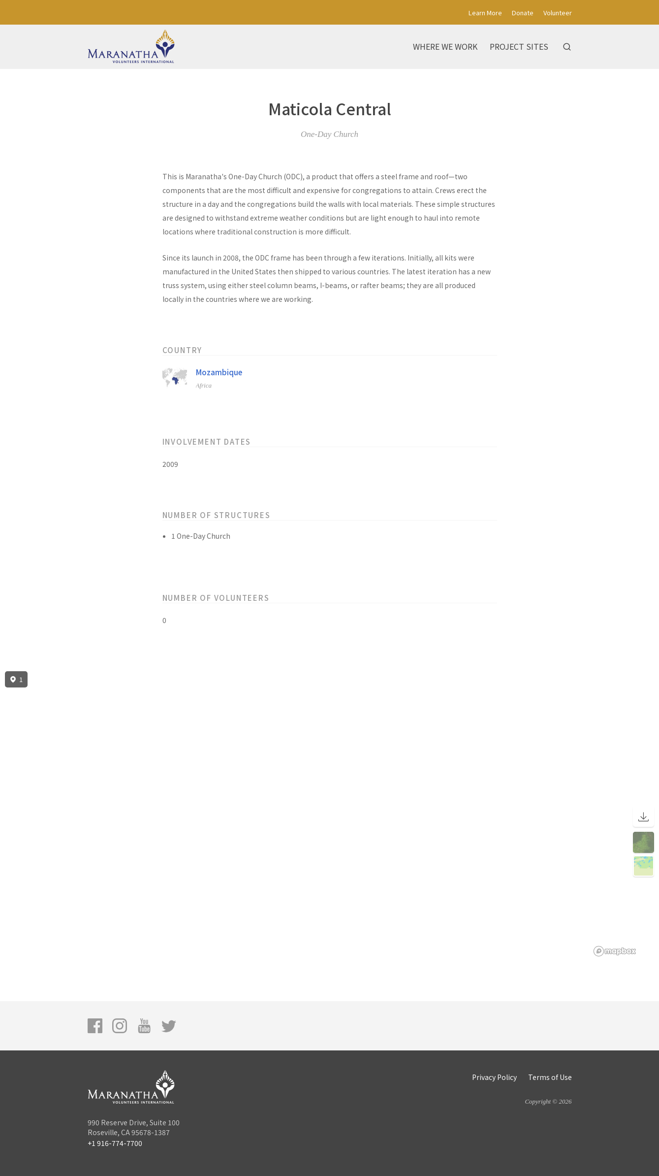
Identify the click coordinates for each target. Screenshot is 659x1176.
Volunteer (557, 12)
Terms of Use (550, 1077)
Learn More (485, 12)
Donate (522, 12)
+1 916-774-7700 (115, 1143)
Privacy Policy (494, 1077)
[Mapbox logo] (614, 951)
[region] (329, 814)
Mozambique (219, 372)
